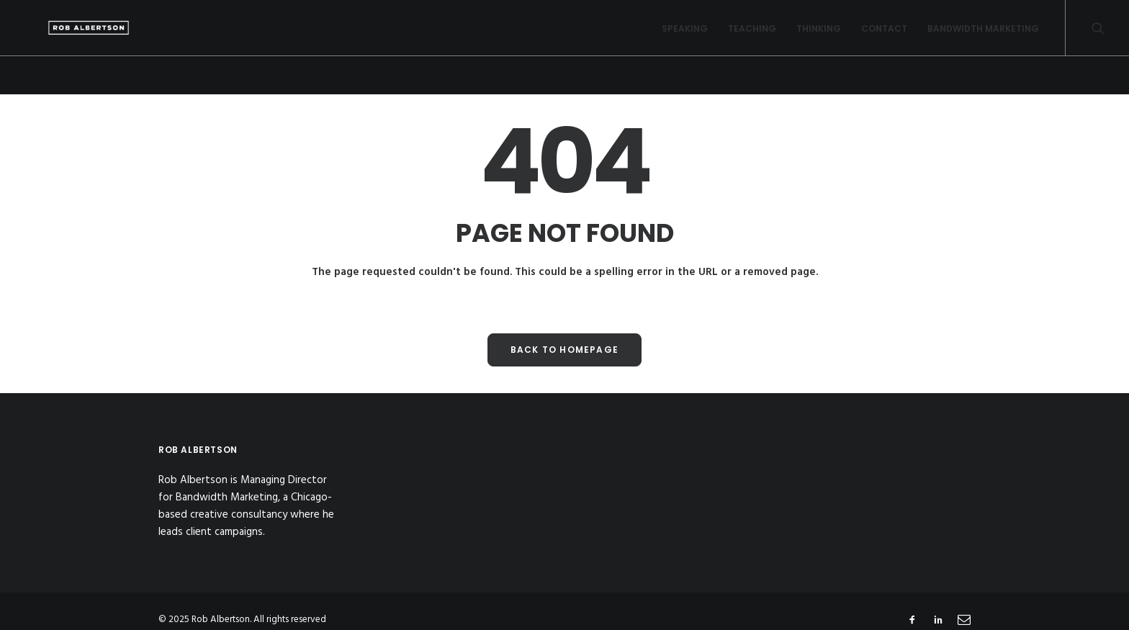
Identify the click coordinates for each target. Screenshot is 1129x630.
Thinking (818, 36)
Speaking (685, 36)
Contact (884, 36)
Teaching (752, 36)
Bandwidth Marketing (983, 36)
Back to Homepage (564, 349)
